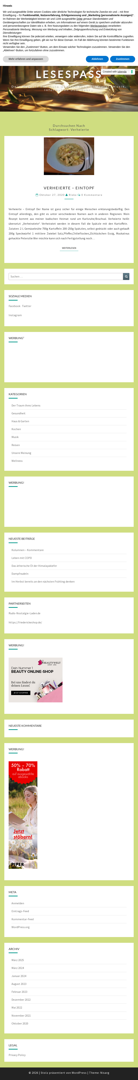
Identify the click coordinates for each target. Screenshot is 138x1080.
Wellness (17, 461)
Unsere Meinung (21, 453)
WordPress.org (21, 927)
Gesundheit (19, 413)
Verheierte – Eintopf (69, 187)
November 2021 (21, 1015)
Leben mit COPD (22, 558)
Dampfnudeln (20, 573)
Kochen (16, 429)
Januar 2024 (19, 976)
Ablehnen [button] (97, 59)
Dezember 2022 (21, 999)
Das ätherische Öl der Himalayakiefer (34, 565)
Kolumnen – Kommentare (28, 550)
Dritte (79, 18)
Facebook (14, 306)
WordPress (79, 1072)
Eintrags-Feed (20, 911)
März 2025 (18, 960)
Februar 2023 (19, 991)
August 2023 (19, 984)
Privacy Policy (17, 1055)
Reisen (16, 445)
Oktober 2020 (20, 1023)
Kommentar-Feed (23, 919)
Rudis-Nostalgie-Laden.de (24, 613)
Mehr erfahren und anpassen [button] (26, 59)
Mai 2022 (17, 1007)
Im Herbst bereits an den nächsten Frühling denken (43, 581)
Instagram (15, 315)
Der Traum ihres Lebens (26, 405)
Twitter (27, 306)
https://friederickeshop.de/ (25, 622)
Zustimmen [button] (122, 59)
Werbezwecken (98, 25)
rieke (73, 194)
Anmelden (18, 903)
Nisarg (104, 1072)
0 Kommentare (91, 194)
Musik (15, 437)
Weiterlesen (70, 248)
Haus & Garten (20, 421)
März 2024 (18, 968)
